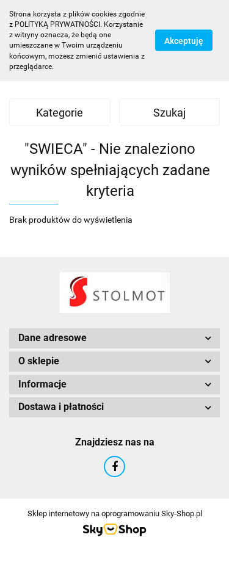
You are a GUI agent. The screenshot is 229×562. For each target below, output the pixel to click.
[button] (114, 338)
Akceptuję (183, 41)
